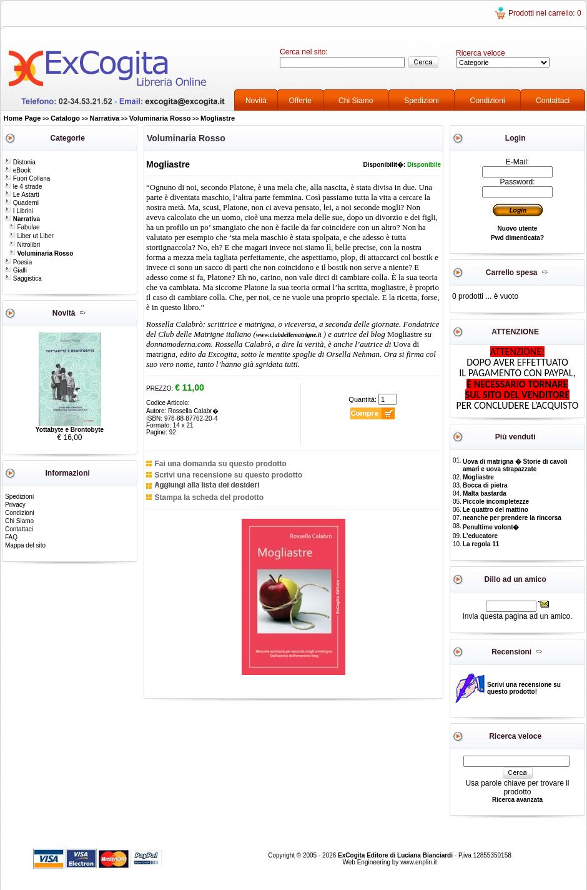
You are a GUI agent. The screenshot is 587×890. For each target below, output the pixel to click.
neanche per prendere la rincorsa (512, 517)
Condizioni (487, 100)
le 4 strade (23, 186)
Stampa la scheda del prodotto (209, 497)
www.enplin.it (418, 862)
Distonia (20, 162)
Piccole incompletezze (496, 501)
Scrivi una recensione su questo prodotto (228, 475)
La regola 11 (481, 544)
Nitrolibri (24, 244)
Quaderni (21, 202)
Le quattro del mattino (495, 509)
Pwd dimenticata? (517, 237)
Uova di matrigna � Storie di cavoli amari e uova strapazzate (515, 465)
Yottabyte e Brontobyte (70, 429)
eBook (17, 170)
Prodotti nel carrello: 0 (544, 13)
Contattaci (553, 100)
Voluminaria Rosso (160, 118)
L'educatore (480, 535)
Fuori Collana (27, 178)
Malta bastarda (484, 493)
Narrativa (105, 118)
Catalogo (65, 118)
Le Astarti (21, 194)
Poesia (18, 262)
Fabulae (24, 227)
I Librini (18, 211)
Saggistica (23, 278)
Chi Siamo (355, 100)
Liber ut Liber (31, 235)
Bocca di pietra (485, 485)
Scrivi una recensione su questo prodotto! (524, 688)
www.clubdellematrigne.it (289, 334)
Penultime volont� (491, 527)
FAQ (11, 537)
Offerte (300, 100)
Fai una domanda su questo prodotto (220, 463)
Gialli (15, 270)
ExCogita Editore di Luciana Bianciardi (396, 855)
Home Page (22, 118)
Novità (256, 100)
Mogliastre (217, 118)
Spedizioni (421, 100)
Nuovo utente (518, 228)
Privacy (15, 504)
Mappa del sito (25, 545)
